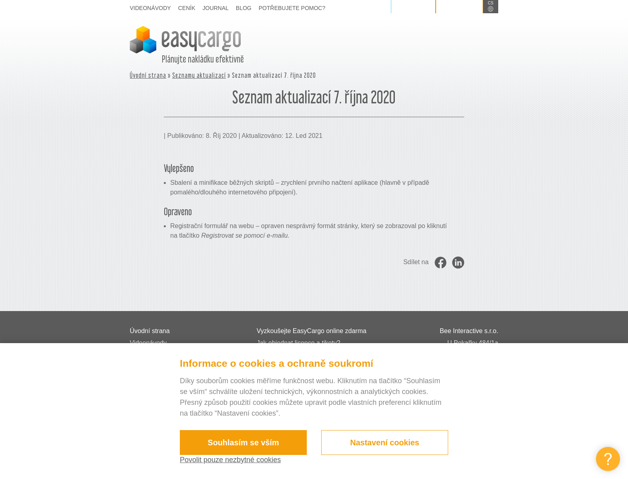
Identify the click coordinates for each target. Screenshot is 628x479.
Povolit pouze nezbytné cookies (230, 460)
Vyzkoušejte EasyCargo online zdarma (311, 330)
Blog (244, 8)
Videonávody (150, 8)
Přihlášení (413, 6)
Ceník (186, 8)
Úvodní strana (148, 75)
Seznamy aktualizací (199, 75)
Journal (216, 8)
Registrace (459, 6)
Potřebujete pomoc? (292, 8)
